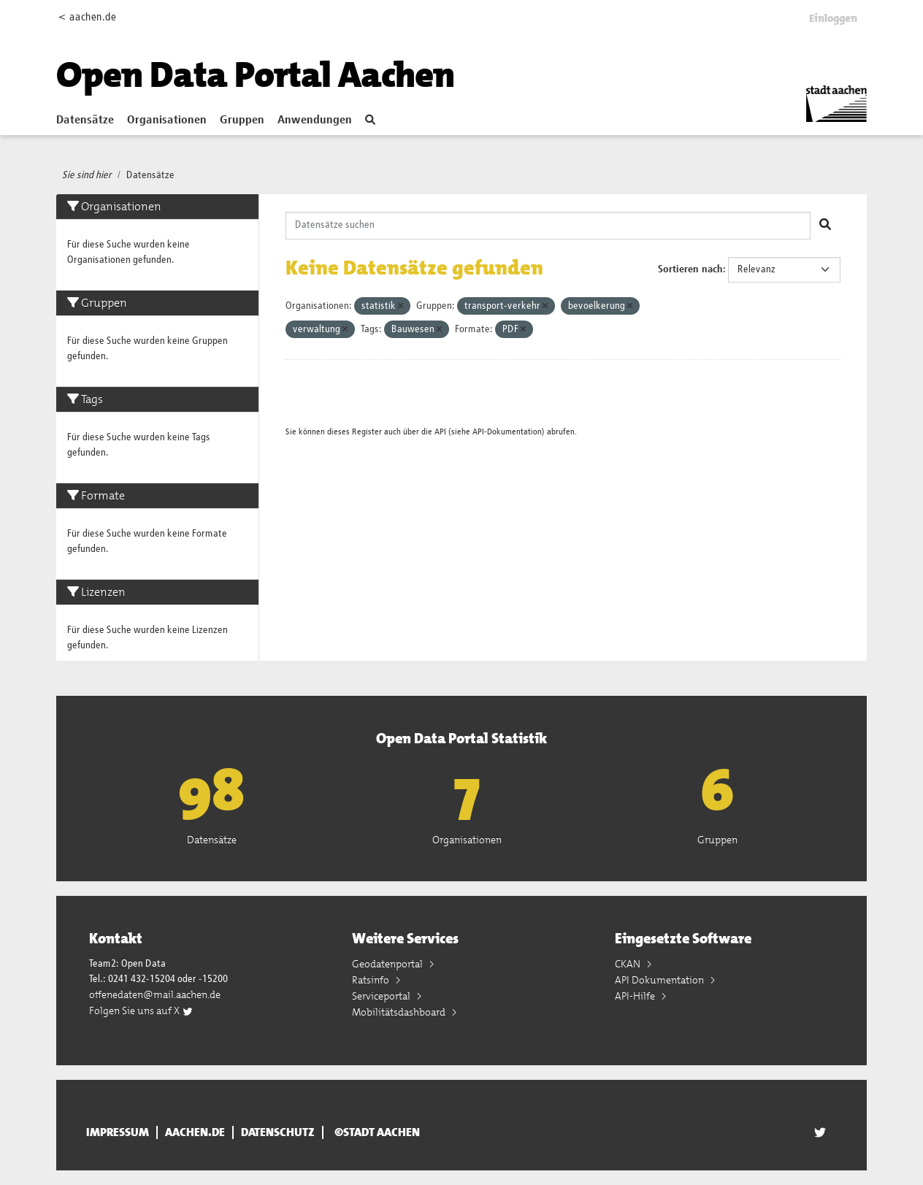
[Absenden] (825, 225)
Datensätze (85, 120)
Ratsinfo (371, 979)
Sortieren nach (690, 269)
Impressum (117, 1132)
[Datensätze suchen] (548, 225)
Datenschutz (278, 1132)
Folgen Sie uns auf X (141, 1010)
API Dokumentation (660, 979)
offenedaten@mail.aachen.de (155, 994)
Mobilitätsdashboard (400, 1012)
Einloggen (833, 18)
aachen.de (195, 1132)
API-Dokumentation (507, 432)
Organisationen (167, 120)
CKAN (629, 963)
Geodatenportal (388, 963)
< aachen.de (87, 17)
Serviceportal (382, 995)
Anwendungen (314, 120)
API (440, 432)
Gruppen (242, 120)
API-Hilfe (636, 995)
